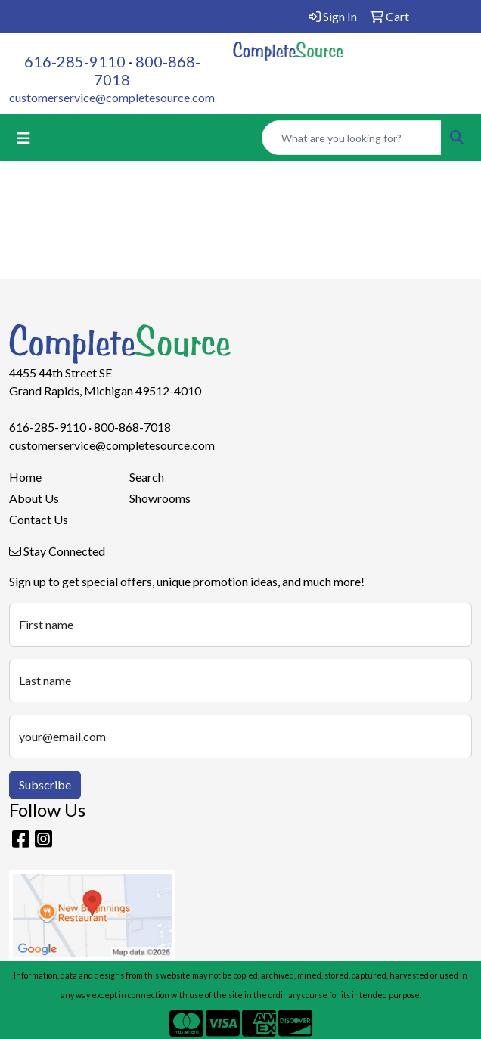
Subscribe (45, 784)
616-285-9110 (75, 61)
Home (25, 477)
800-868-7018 (132, 427)
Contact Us (38, 519)
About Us (34, 498)
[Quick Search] (352, 137)
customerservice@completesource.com (112, 97)
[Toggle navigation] (23, 138)
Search (146, 477)
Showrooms (160, 498)
